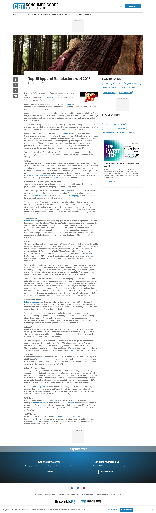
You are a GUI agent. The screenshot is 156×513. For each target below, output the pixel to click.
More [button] (87, 14)
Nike (91, 253)
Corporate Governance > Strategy (114, 124)
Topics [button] (24, 14)
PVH (36, 419)
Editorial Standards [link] (73, 494)
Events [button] (34, 14)
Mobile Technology (109, 92)
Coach (68, 191)
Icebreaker (70, 403)
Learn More (111, 182)
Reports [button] (44, 14)
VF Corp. (54, 400)
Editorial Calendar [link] (50, 494)
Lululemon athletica (32, 302)
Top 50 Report (65, 104)
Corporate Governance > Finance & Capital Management (121, 120)
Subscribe (132, 6)
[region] (78, 509)
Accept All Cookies (126, 509)
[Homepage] (35, 6)
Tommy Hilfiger (73, 416)
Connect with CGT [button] (107, 472)
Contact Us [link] (38, 494)
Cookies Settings (116, 494)
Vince (56, 178)
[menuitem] (17, 14)
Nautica (43, 407)
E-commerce (107, 83)
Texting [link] (78, 14)
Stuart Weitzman (42, 196)
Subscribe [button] (49, 472)
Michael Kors (29, 221)
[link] (15, 79)
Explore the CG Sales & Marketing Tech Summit (121, 165)
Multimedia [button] (56, 14)
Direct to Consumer (125, 92)
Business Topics (119, 83)
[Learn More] (122, 150)
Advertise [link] (61, 494)
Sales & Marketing (134, 83)
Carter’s (73, 350)
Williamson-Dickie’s (37, 403)
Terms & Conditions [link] (102, 494)
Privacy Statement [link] (87, 494)
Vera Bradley (63, 134)
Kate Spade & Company (68, 196)
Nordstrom (32, 175)
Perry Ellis (41, 387)
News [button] (15, 14)
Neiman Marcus (46, 175)
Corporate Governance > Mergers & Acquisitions (118, 133)
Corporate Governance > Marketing (114, 128)
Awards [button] (68, 14)
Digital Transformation (110, 88)
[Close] (153, 509)
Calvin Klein (58, 416)
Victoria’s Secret (42, 359)
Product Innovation (128, 88)
